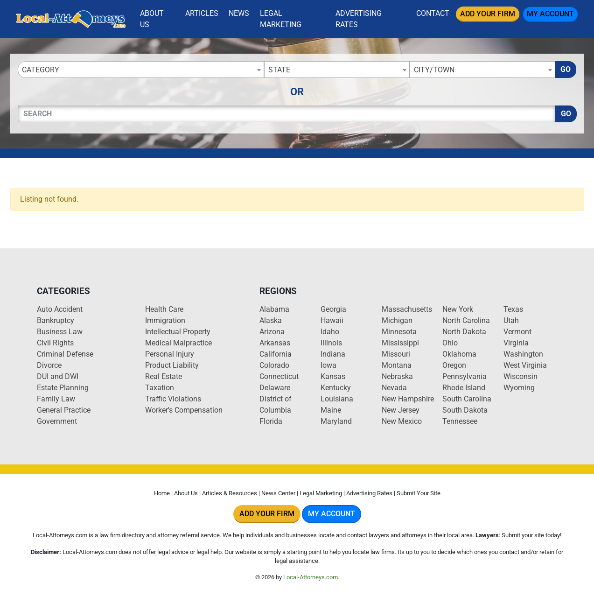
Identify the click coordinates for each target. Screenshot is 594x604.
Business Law (60, 331)
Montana (397, 365)
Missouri (396, 354)
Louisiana (337, 398)
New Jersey (400, 410)
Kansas (333, 376)
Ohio (450, 342)
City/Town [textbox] (434, 69)
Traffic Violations (173, 398)
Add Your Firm (487, 13)
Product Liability (172, 365)
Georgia (333, 309)
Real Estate (163, 376)
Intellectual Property (177, 331)
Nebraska (397, 376)
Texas (513, 309)
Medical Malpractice (178, 342)
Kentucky (336, 387)
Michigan (397, 320)
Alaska (270, 320)
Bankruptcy (55, 320)
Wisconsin (520, 376)
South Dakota (465, 410)
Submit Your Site (418, 493)
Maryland (336, 421)
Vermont (517, 331)
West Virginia (525, 365)
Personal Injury (169, 354)
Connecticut (279, 376)
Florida (270, 421)
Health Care (164, 309)
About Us (152, 19)
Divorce (49, 365)
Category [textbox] (40, 69)
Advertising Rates (358, 19)
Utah (511, 320)
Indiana (333, 354)
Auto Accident (60, 309)
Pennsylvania (464, 376)
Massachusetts (407, 309)
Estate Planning (63, 387)
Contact (432, 13)
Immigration (165, 320)
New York (457, 309)
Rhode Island (463, 387)
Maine (331, 410)
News (239, 13)
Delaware (274, 387)
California (275, 354)
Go (565, 69)
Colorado (274, 365)
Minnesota (399, 331)
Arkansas (274, 342)
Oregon (454, 365)
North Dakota (464, 331)
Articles (201, 13)
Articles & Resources (229, 493)
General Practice (64, 410)
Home (162, 493)
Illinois (331, 342)
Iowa (328, 365)
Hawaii (332, 320)
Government (57, 421)
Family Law (56, 398)
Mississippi (400, 342)
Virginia (516, 342)
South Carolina (466, 398)
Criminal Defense (65, 354)
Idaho (330, 331)
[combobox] (141, 69)
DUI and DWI (57, 376)
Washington (523, 354)
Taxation (159, 387)
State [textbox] (279, 69)
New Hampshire (408, 398)
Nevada (394, 387)
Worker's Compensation (184, 410)
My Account (550, 13)
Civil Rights (55, 342)
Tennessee (459, 421)
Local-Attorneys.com (310, 577)
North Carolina (466, 320)
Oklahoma (459, 354)
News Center (278, 493)
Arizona (272, 331)
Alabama (274, 309)
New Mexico (402, 421)
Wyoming (519, 387)
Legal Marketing (280, 19)
